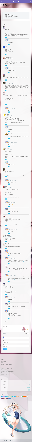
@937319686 (10, 164)
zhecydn (6, 283)
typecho (24, 396)
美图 (6, 396)
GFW (7, 398)
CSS (17, 396)
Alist (15, 396)
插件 (27, 396)
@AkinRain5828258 (11, 70)
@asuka (9, 231)
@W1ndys (9, 110)
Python (2, 398)
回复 (6, 37)
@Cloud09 (10, 42)
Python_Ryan (7, 235)
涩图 (10, 396)
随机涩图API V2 (3, 361)
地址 (3, 344)
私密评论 (25, 333)
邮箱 (4, 340)
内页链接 (8, 8)
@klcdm (9, 182)
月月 (6, 46)
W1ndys (6, 92)
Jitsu (9, 39)
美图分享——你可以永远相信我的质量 (7, 371)
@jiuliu (9, 204)
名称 (4, 336)
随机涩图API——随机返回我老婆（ (7, 364)
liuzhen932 (7, 114)
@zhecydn (10, 299)
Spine (9, 398)
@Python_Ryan (10, 253)
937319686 (7, 148)
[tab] (5, 356)
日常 (13, 396)
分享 (4, 396)
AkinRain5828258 (8, 57)
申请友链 (3, 8)
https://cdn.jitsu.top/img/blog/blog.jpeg (15, 17)
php (21, 396)
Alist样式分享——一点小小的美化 (6, 368)
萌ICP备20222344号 (10, 440)
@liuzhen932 (10, 129)
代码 (2, 396)
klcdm (6, 82)
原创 (5, 398)
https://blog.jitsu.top (11, 15)
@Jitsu (9, 211)
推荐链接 (13, 8)
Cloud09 (6, 26)
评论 (4, 323)
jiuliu (6, 186)
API (8, 396)
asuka (6, 215)
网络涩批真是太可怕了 (5, 374)
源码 (19, 396)
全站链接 (18, 8)
